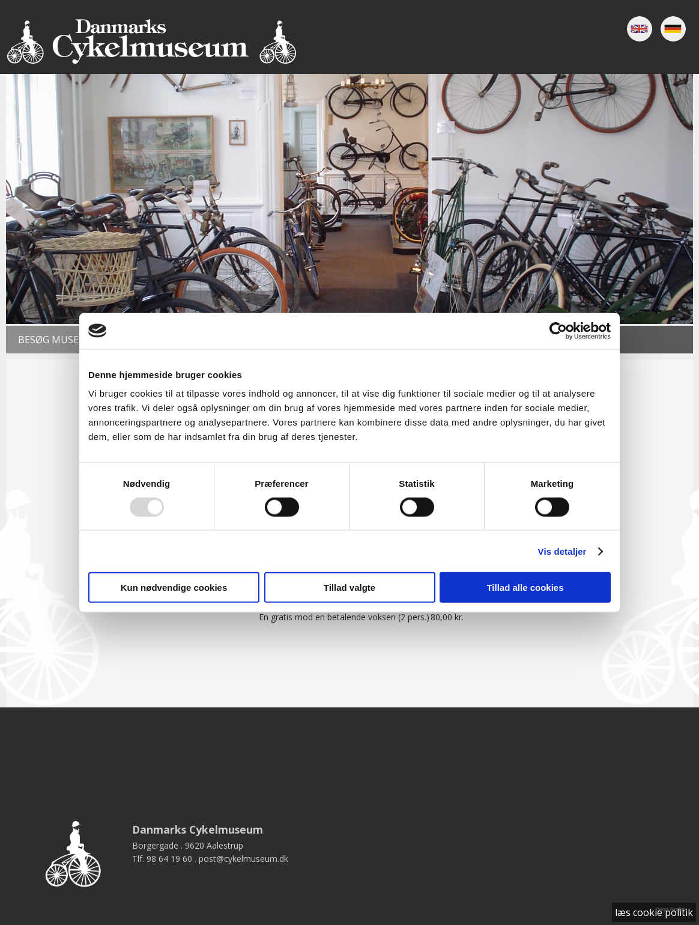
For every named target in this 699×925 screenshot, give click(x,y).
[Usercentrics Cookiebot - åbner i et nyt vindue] (558, 331)
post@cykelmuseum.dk (243, 858)
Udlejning (54, 759)
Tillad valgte (349, 587)
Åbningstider (62, 773)
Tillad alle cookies (524, 587)
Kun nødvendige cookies (174, 587)
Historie (51, 746)
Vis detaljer (562, 551)
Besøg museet (54, 339)
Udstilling (54, 733)
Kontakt (51, 786)
